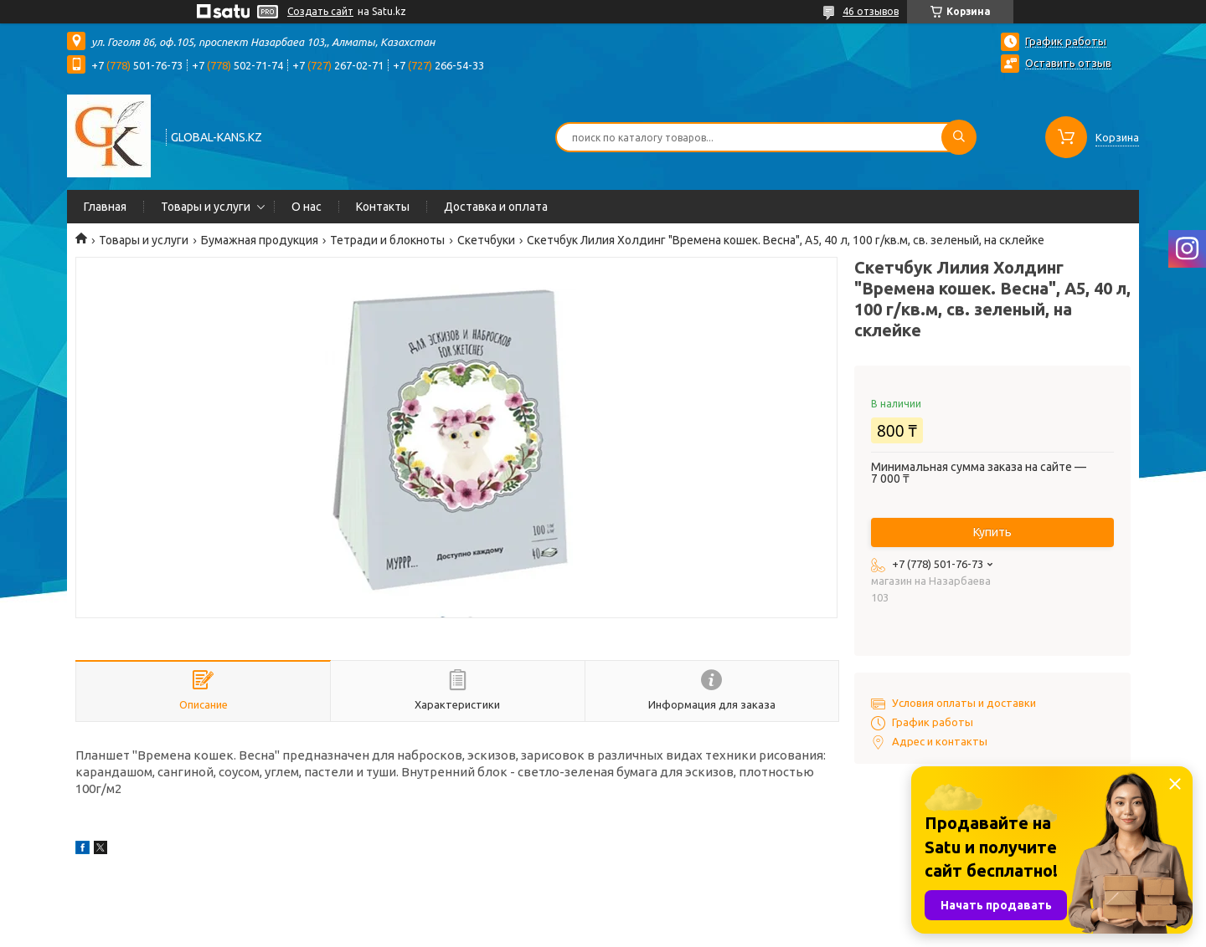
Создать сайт (320, 11)
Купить (992, 532)
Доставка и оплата (496, 206)
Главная (105, 206)
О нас (306, 206)
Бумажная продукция (259, 240)
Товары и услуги (205, 206)
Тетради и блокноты (387, 240)
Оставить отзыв (1068, 63)
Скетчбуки (486, 240)
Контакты (383, 206)
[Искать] (959, 137)
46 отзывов (871, 11)
